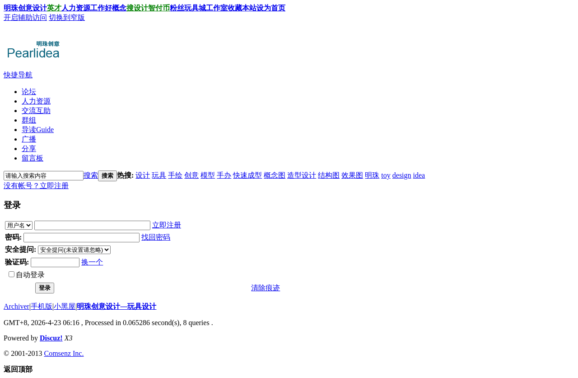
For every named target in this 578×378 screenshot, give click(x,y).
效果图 (352, 175)
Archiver (16, 306)
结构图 (329, 175)
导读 (38, 129)
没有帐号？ (22, 185)
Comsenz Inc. (64, 353)
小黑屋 (64, 306)
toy (385, 175)
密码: (13, 237)
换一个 (92, 262)
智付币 (159, 8)
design (401, 175)
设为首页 (270, 8)
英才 (54, 8)
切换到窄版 (67, 17)
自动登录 (27, 275)
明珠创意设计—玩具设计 (116, 306)
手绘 (175, 175)
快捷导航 (18, 75)
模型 (207, 175)
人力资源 (75, 8)
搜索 (91, 175)
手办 (224, 175)
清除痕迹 (265, 288)
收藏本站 (242, 8)
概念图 (274, 175)
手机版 (41, 306)
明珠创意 (18, 8)
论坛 (29, 91)
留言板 (32, 158)
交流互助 (36, 110)
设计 (40, 8)
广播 (29, 139)
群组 (29, 120)
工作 (97, 8)
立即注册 (54, 185)
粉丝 (177, 8)
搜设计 (137, 8)
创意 (191, 175)
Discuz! (51, 338)
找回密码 (155, 237)
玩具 (159, 175)
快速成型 (247, 175)
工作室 (217, 8)
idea (419, 175)
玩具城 (195, 8)
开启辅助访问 (25, 17)
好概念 (115, 8)
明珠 (372, 175)
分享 (29, 148)
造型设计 (301, 175)
